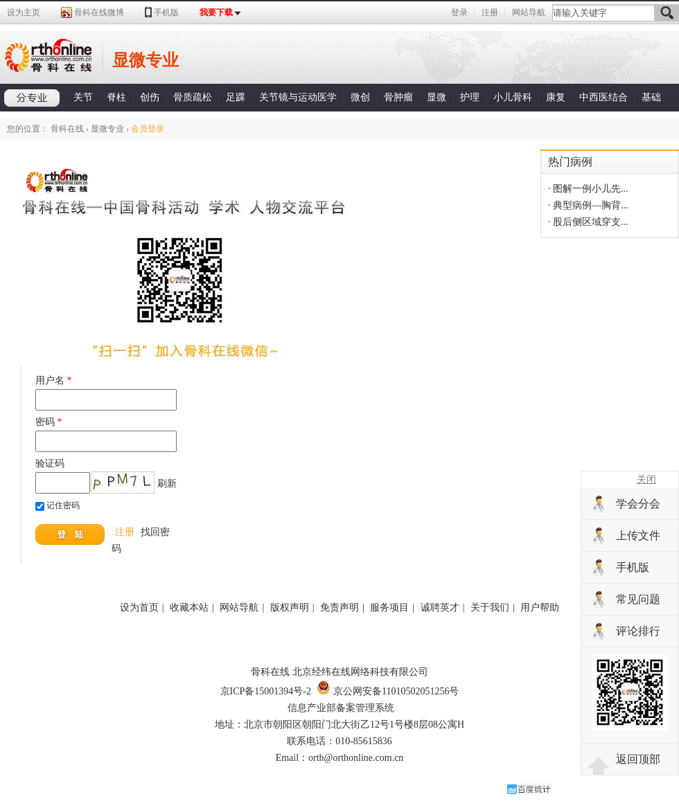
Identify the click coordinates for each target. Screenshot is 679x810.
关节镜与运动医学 (298, 97)
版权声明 (289, 607)
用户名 (53, 380)
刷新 (167, 483)
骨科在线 (67, 129)
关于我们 (489, 607)
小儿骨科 (512, 97)
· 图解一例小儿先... (588, 188)
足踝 (235, 97)
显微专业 (107, 129)
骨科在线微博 (99, 12)
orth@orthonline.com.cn (355, 758)
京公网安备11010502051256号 (388, 691)
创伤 (149, 97)
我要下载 (216, 12)
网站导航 (528, 12)
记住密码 (63, 505)
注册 (490, 12)
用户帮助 (539, 607)
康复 (555, 97)
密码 (48, 422)
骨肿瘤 (398, 97)
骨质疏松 (192, 97)
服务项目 (389, 607)
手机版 (166, 12)
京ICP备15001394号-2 (265, 691)
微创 (360, 97)
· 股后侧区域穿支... (588, 222)
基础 (651, 97)
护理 (469, 97)
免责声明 (339, 607)
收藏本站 (189, 607)
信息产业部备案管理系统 (341, 708)
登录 (459, 12)
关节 (83, 97)
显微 (436, 97)
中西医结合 (603, 97)
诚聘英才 (440, 607)
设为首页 (139, 607)
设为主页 (23, 12)
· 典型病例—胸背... (588, 205)
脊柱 (116, 97)
